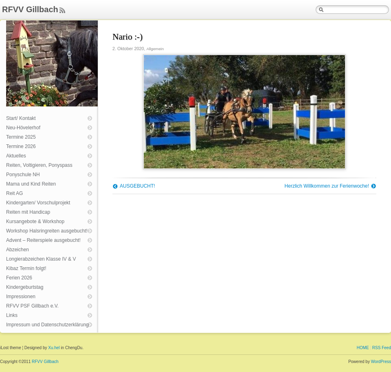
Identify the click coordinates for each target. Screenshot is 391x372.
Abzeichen (17, 249)
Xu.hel (53, 347)
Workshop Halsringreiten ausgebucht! (47, 231)
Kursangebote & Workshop (35, 221)
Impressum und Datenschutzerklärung (47, 325)
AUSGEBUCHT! (137, 186)
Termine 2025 (21, 137)
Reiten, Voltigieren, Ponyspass (39, 165)
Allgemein (155, 48)
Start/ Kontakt (21, 118)
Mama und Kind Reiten (31, 184)
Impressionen (20, 296)
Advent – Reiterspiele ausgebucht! (43, 240)
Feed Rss (62, 10)
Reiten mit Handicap (28, 212)
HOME (363, 347)
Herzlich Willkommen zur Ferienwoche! (327, 186)
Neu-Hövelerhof (23, 128)
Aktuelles (16, 156)
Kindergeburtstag (24, 287)
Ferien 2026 (19, 278)
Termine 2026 (21, 146)
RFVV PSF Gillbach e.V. (32, 306)
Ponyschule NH (23, 174)
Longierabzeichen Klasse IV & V (41, 259)
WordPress (381, 361)
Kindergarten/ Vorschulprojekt (38, 203)
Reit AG (14, 193)
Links (12, 315)
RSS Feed (381, 347)
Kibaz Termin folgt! (26, 268)
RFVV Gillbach (30, 9)
